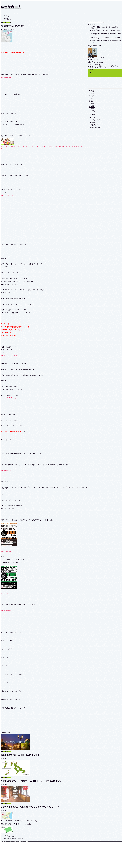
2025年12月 (92, 98)
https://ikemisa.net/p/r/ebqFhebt (9, 355)
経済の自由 (94, 126)
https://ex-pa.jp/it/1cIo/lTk (7, 470)
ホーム (5, 15)
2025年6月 (92, 108)
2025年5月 (92, 110)
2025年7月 (92, 107)
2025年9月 (92, 103)
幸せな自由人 (11, 7)
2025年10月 (92, 102)
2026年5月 (92, 90)
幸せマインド (95, 121)
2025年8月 (92, 105)
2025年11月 (92, 100)
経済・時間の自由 (6, 22)
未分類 (93, 122)
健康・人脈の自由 (96, 119)
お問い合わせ (7, 19)
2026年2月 (92, 95)
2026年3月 (92, 93)
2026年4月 (92, 91)
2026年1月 (92, 97)
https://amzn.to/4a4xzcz (7, 594)
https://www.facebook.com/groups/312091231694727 (14, 398)
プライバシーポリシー (7, 841)
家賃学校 (6, 18)
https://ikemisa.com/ (6, 77)
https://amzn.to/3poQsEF (7, 551)
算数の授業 (94, 124)
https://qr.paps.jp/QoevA (7, 195)
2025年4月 (92, 112)
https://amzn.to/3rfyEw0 (7, 610)
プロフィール (7, 16)
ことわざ (94, 117)
